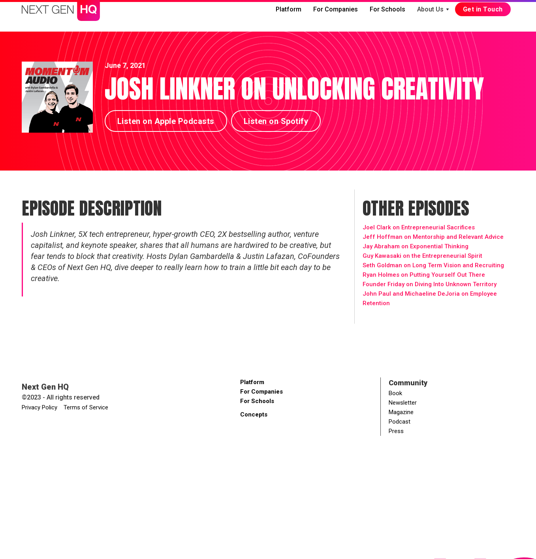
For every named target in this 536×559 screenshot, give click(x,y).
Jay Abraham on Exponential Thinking (415, 246)
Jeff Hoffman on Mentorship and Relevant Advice (433, 236)
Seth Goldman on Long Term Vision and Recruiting (433, 265)
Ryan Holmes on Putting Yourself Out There (424, 274)
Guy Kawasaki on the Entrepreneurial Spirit (422, 255)
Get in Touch (483, 9)
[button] (433, 9)
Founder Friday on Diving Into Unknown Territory (430, 284)
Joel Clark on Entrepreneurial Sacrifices (419, 227)
